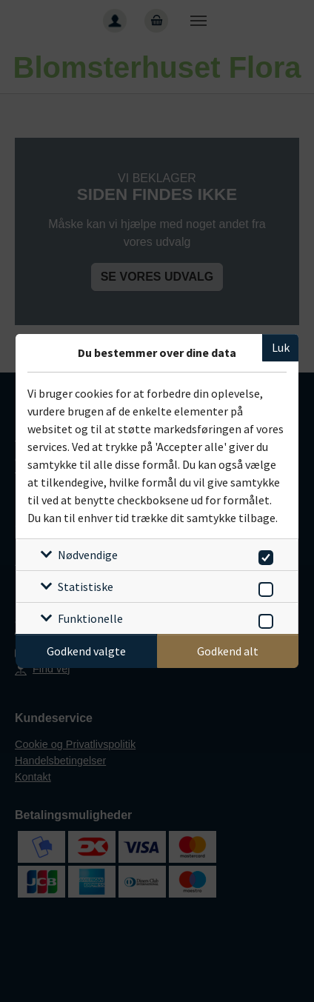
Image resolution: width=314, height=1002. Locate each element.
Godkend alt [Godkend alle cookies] (227, 651)
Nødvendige (88, 554)
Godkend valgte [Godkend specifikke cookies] (86, 651)
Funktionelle (90, 618)
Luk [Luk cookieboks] (281, 347)
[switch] (263, 555)
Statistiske (85, 586)
